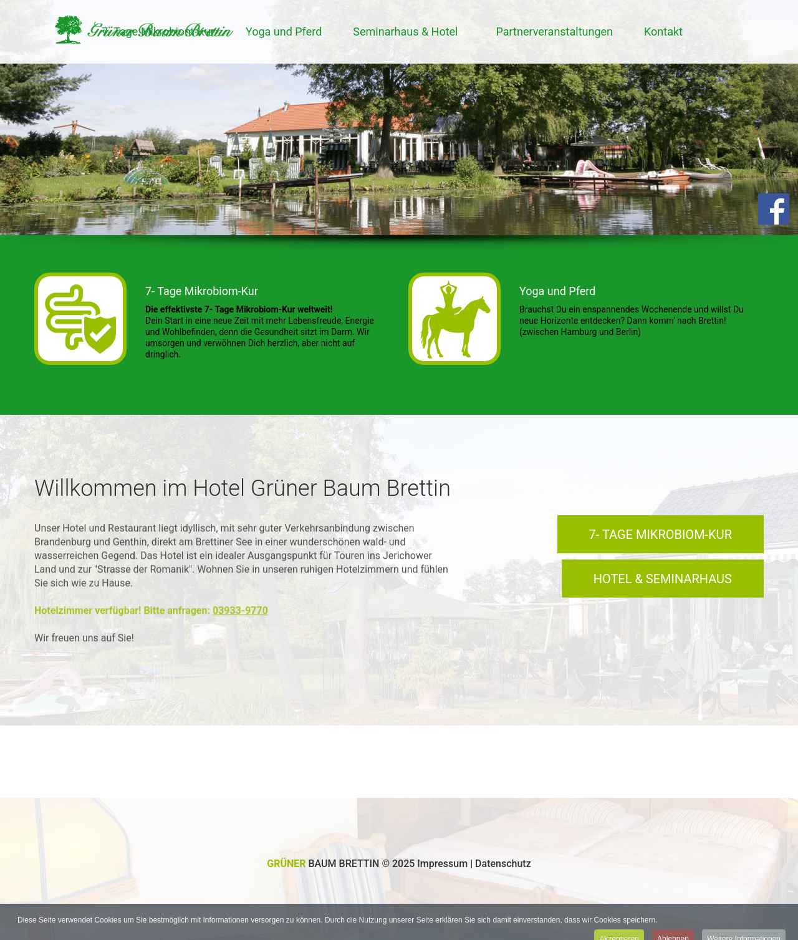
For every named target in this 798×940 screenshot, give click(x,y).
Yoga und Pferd (284, 31)
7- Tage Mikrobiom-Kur (201, 291)
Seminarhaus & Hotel (405, 31)
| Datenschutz (500, 864)
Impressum (443, 864)
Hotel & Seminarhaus (663, 578)
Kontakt (663, 31)
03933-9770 (240, 607)
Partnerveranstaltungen (554, 31)
